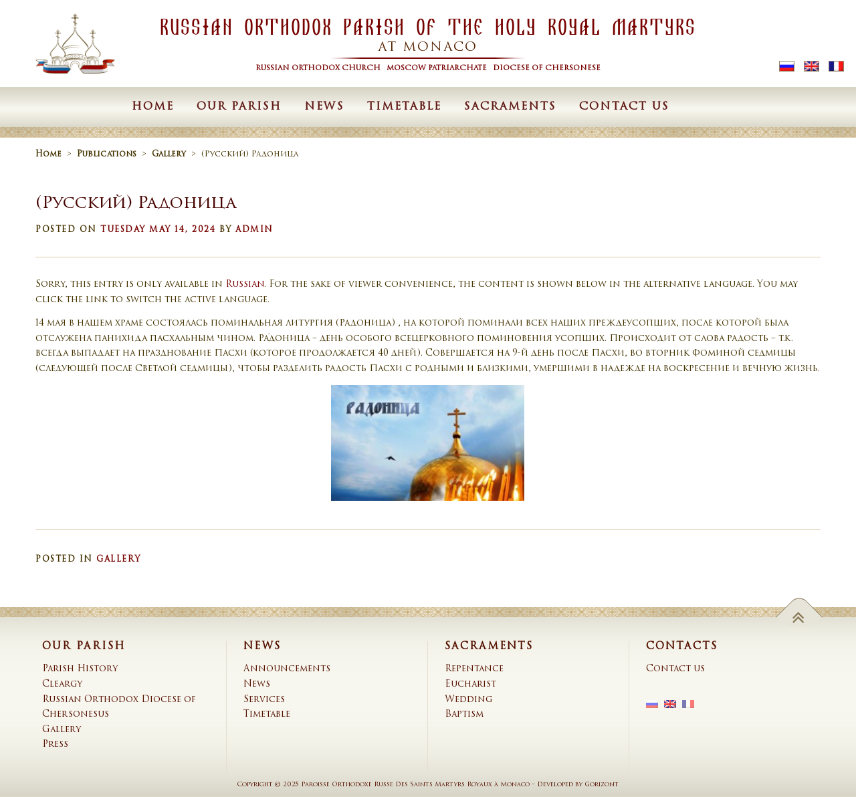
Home (153, 107)
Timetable (404, 107)
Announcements (286, 669)
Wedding (468, 699)
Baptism (464, 714)
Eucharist (470, 684)
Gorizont (601, 785)
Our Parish (239, 107)
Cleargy (62, 684)
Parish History (80, 669)
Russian (244, 284)
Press (55, 744)
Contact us (624, 107)
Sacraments (510, 107)
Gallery (118, 560)
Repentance (474, 669)
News (324, 107)
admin (254, 230)
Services (264, 699)
